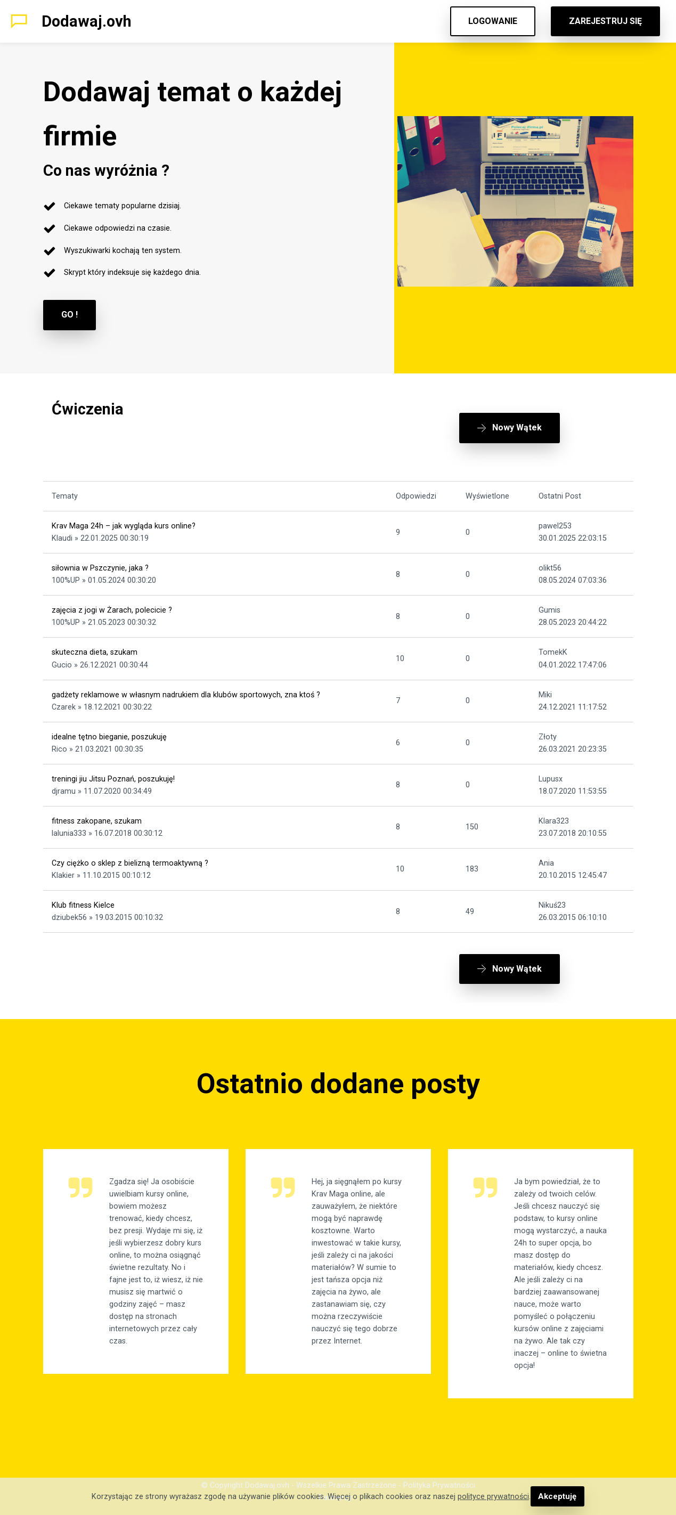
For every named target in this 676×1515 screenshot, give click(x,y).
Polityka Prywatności (439, 1475)
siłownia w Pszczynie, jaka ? (100, 562)
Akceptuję (557, 1496)
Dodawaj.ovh (87, 21)
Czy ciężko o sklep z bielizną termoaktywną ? (130, 857)
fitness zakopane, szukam (97, 815)
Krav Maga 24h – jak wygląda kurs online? (124, 520)
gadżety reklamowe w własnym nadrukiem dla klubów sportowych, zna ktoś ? (186, 689)
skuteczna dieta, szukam (94, 646)
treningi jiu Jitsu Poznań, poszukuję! (113, 773)
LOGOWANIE (492, 21)
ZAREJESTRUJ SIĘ (605, 21)
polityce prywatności (494, 1496)
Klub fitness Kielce (83, 900)
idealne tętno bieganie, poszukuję (109, 731)
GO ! (69, 314)
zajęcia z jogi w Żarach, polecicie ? (112, 604)
